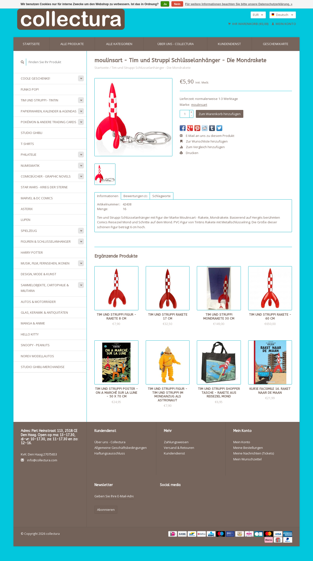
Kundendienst (229, 44)
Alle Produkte (72, 44)
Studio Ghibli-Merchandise (43, 367)
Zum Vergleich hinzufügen (202, 147)
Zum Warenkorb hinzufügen (220, 114)
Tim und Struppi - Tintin (39, 100)
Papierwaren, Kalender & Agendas (49, 111)
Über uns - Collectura (175, 44)
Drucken (189, 153)
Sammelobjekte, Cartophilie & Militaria (45, 288)
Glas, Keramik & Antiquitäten (44, 312)
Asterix (27, 209)
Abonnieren (106, 509)
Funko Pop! (30, 89)
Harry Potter (32, 252)
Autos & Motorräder (38, 301)
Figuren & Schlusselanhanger (46, 241)
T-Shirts (27, 144)
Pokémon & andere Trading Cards (48, 122)
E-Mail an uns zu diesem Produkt (207, 135)
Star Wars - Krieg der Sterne (44, 187)
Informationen (107, 196)
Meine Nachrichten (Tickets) (253, 453)
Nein (177, 4)
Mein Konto (284, 24)
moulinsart (199, 104)
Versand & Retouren (179, 447)
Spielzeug (29, 230)
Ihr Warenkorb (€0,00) (248, 24)
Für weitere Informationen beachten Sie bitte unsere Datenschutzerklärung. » (238, 4)
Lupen (25, 219)
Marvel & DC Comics (37, 198)
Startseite (31, 44)
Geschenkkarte (275, 44)
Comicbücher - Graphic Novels (46, 176)
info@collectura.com (42, 460)
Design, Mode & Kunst (38, 274)
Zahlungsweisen (176, 442)
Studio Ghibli (31, 133)
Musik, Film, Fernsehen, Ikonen (45, 263)
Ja (165, 4)
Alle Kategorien (119, 44)
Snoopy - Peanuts (35, 345)
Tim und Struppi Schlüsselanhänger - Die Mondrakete (151, 67)
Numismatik (30, 165)
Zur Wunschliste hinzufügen (204, 141)
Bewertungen (135, 196)
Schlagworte (161, 196)
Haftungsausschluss (109, 453)
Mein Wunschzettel (247, 459)
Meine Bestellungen (248, 447)
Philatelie (28, 154)
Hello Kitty (30, 334)
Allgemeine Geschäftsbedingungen (120, 447)
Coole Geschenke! (35, 78)
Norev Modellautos (37, 356)
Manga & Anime (33, 323)
